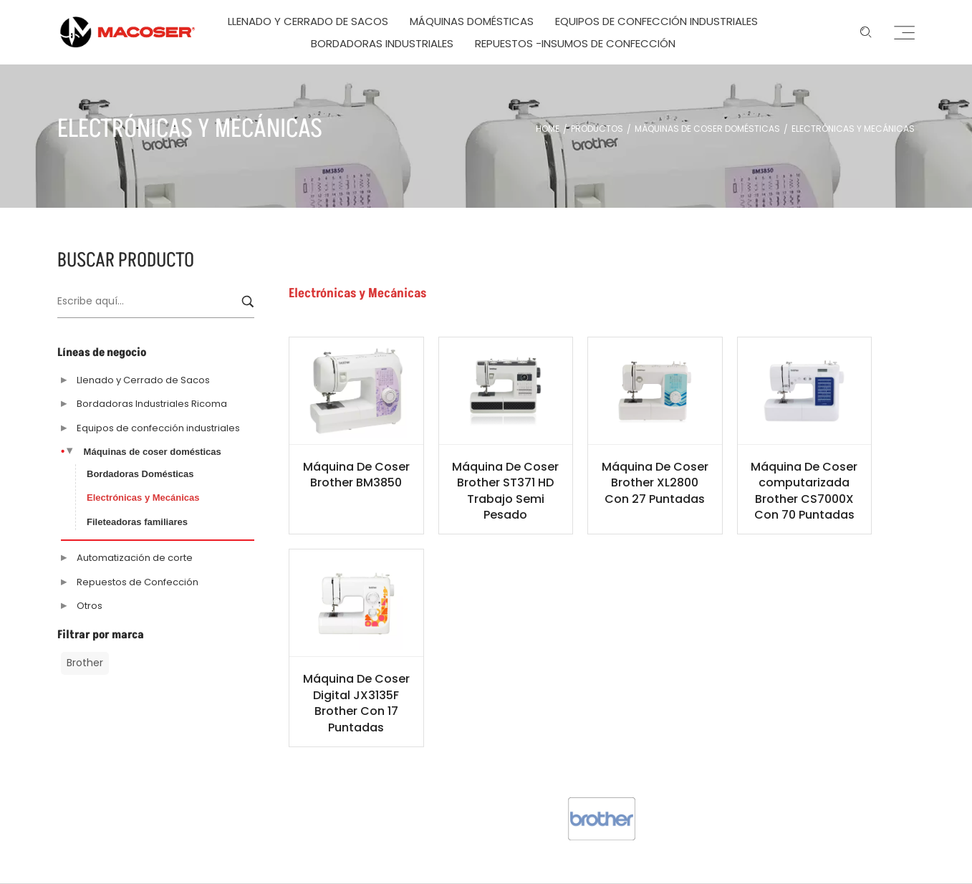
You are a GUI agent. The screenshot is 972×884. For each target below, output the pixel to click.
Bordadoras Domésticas (140, 474)
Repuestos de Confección (137, 582)
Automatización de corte (135, 557)
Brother (85, 662)
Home (547, 129)
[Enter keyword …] (866, 32)
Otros (89, 605)
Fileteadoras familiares (137, 522)
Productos (597, 129)
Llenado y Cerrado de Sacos (143, 380)
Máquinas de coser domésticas (707, 129)
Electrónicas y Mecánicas (143, 497)
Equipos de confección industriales (158, 428)
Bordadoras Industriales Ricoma (152, 403)
